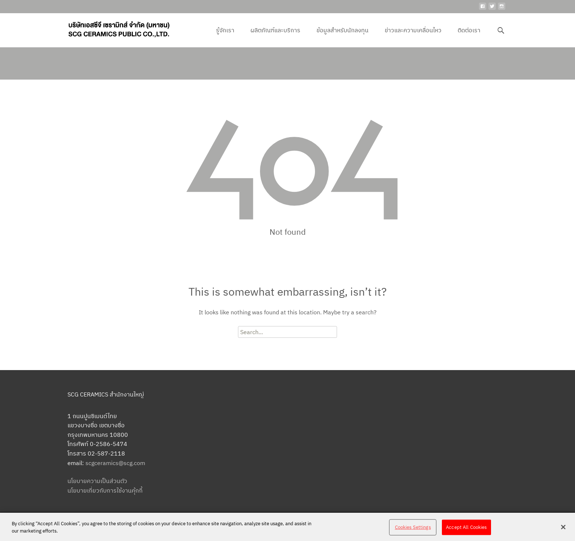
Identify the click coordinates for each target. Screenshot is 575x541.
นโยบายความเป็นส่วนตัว (97, 481)
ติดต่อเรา (469, 36)
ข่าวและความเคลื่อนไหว (413, 36)
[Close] (563, 530)
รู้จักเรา (225, 36)
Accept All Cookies (466, 530)
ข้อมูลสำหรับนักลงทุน (342, 36)
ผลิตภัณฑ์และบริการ (275, 36)
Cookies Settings (413, 530)
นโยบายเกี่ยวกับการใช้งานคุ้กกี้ (105, 490)
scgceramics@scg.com (115, 463)
